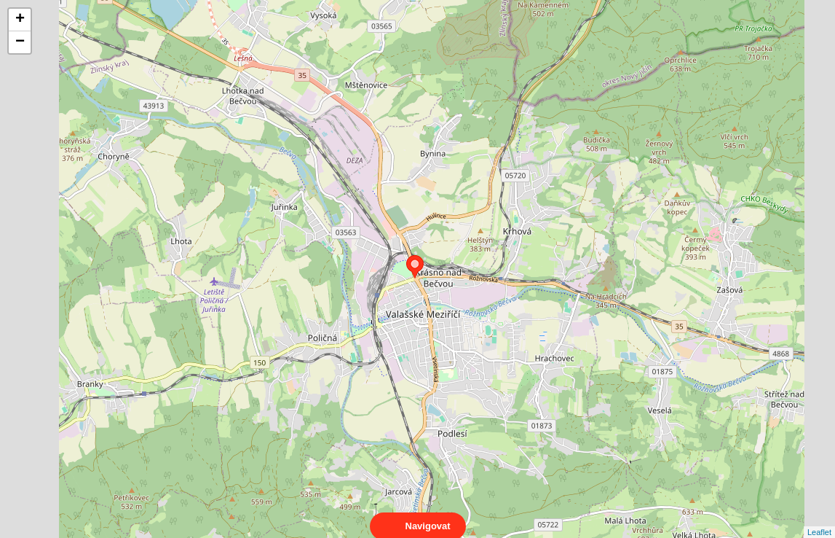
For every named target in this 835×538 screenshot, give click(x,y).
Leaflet (819, 519)
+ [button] (20, 20)
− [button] (20, 42)
